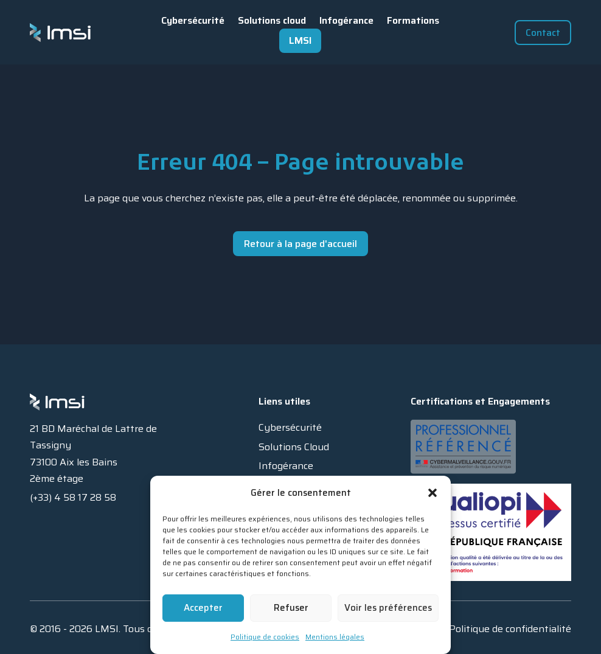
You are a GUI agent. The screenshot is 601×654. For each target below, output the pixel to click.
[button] (432, 493)
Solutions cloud (272, 20)
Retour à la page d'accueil (300, 243)
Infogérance (346, 20)
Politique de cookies (265, 636)
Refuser (291, 607)
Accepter (203, 607)
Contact (543, 32)
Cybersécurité (192, 20)
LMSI (300, 40)
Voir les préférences (388, 607)
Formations (413, 20)
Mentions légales (334, 636)
